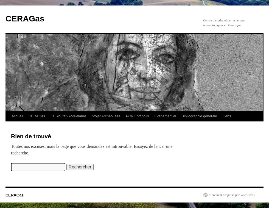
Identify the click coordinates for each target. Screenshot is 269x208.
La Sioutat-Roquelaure (68, 116)
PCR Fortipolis (137, 116)
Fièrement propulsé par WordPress (231, 195)
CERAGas (24, 18)
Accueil (17, 116)
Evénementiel (165, 116)
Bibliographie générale (199, 116)
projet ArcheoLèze (106, 116)
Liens (227, 116)
